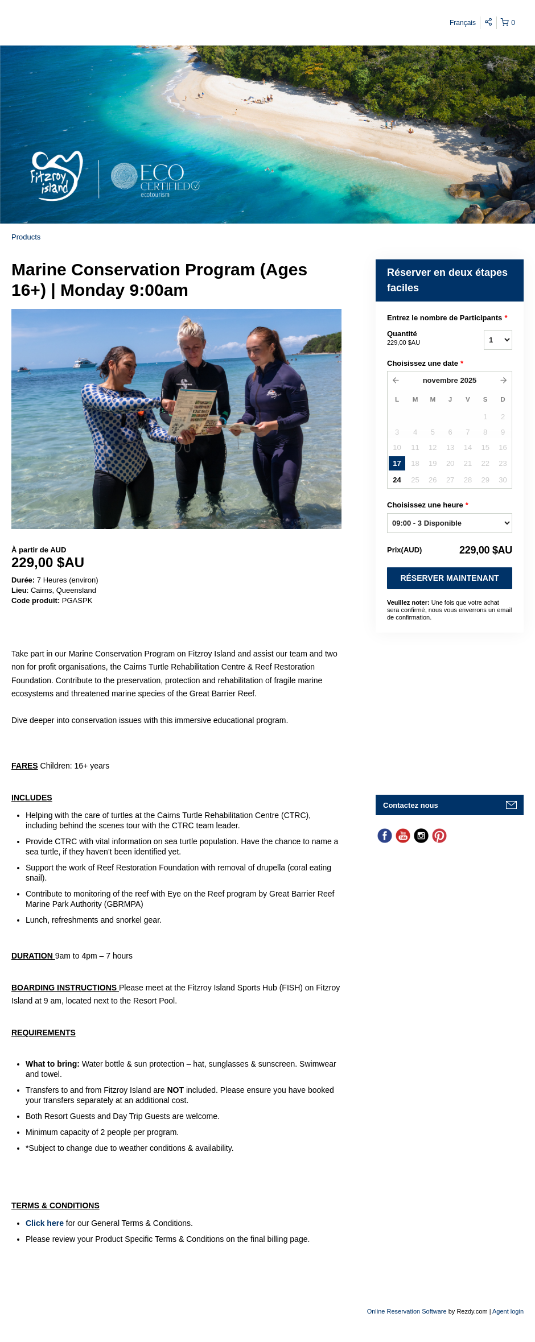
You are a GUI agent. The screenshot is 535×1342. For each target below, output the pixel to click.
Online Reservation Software (407, 1311)
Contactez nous (410, 805)
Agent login (508, 1311)
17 (397, 463)
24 (397, 480)
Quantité (421, 338)
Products (25, 237)
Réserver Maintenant (449, 578)
